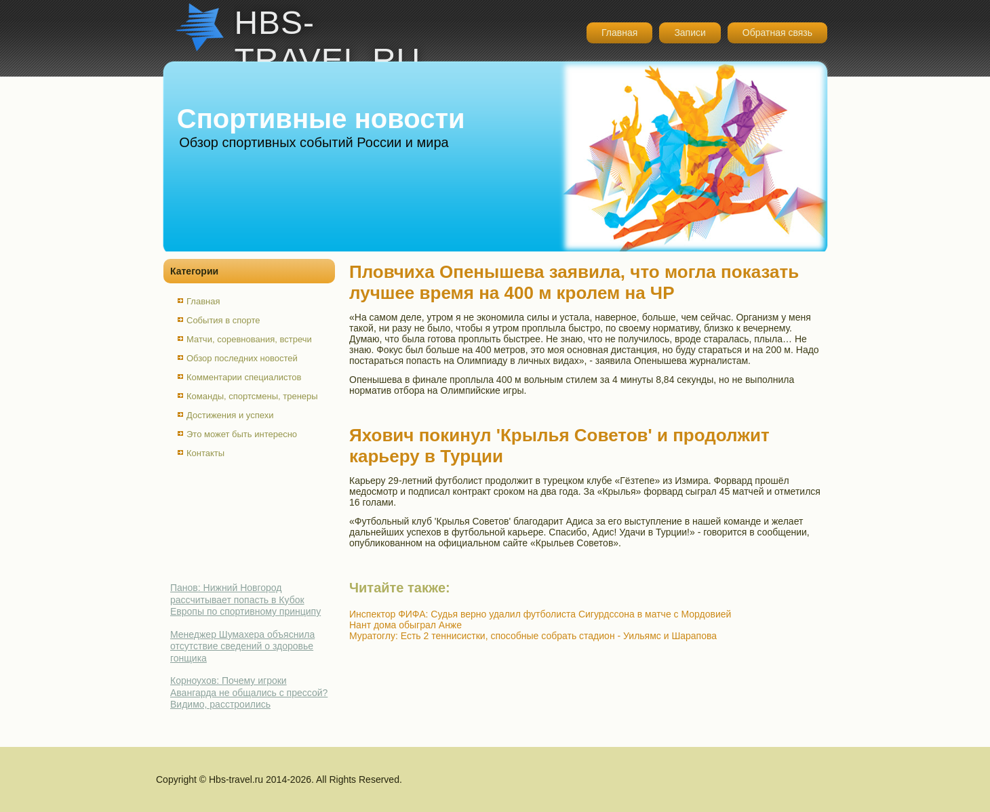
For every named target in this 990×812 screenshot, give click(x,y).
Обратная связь (777, 32)
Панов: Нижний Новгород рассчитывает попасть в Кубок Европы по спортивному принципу (245, 599)
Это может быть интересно (241, 434)
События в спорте (223, 320)
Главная (619, 32)
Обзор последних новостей (242, 358)
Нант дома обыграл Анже (405, 625)
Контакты (205, 453)
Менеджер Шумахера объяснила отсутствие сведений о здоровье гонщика (242, 646)
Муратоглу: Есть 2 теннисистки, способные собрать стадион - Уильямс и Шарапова (533, 635)
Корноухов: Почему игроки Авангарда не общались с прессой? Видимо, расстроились (249, 692)
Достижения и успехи (229, 415)
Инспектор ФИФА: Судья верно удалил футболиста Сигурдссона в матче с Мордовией (540, 614)
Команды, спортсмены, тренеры (252, 396)
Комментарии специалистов (244, 377)
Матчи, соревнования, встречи (249, 339)
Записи (689, 32)
